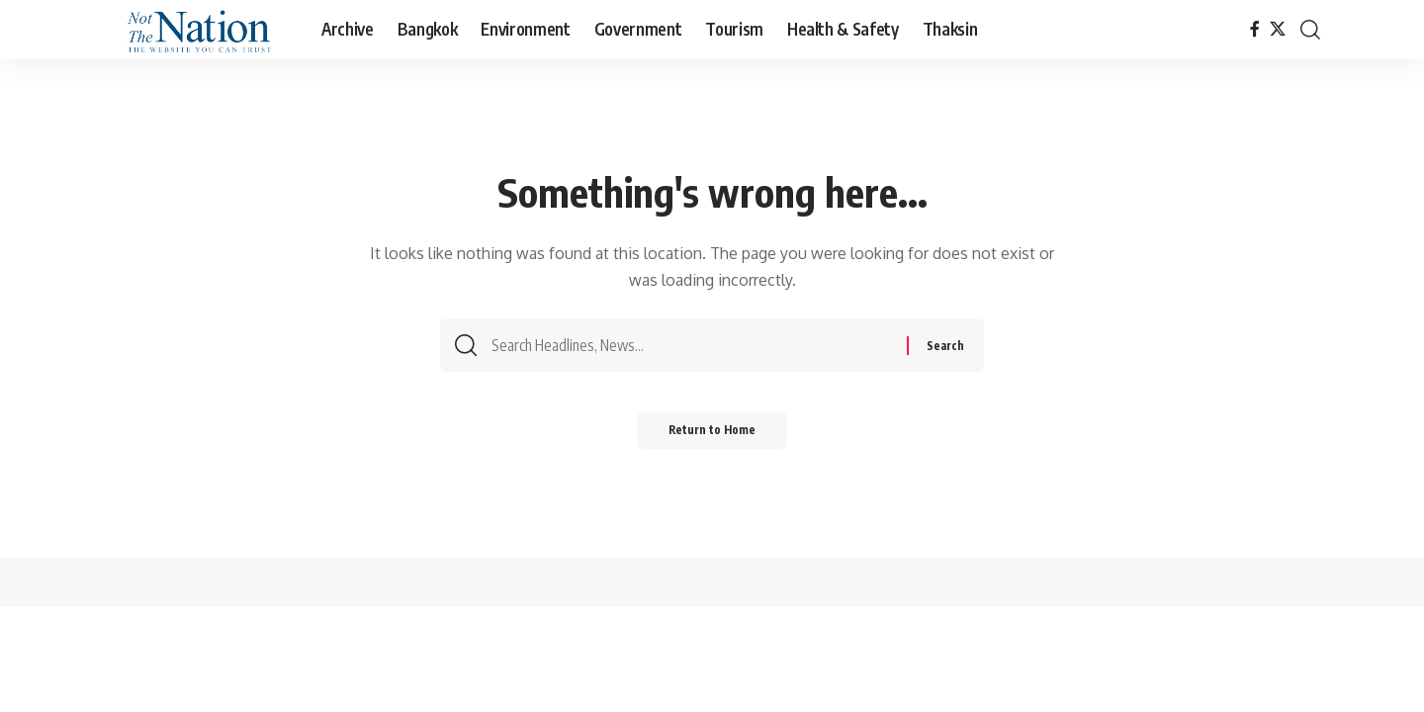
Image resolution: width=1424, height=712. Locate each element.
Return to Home (712, 436)
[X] (1277, 29)
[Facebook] (1255, 29)
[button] (1310, 29)
